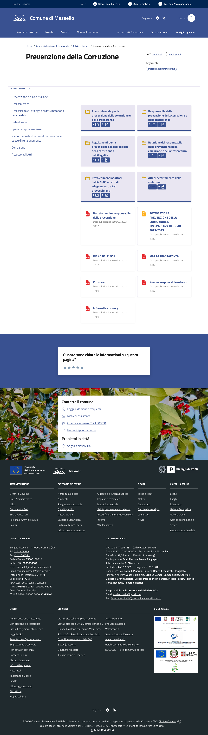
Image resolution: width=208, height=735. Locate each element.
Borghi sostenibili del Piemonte (122, 644)
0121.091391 (22, 555)
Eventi (173, 494)
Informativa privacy (105, 308)
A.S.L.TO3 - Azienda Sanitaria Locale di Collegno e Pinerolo (89, 634)
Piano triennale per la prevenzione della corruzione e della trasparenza (111, 115)
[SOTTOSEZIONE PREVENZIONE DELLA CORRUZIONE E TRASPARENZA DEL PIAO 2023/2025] (144, 213)
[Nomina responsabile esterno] (144, 282)
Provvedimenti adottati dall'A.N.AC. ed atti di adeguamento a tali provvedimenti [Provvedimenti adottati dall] (107, 184)
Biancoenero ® (117, 726)
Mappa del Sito (18, 696)
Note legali (15, 670)
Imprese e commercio (108, 499)
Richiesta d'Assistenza (22, 650)
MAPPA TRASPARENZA (164, 256)
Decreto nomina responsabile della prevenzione (111, 215)
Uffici (12, 504)
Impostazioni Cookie (20, 676)
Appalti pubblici (66, 509)
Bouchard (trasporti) (68, 650)
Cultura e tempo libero (70, 525)
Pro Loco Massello (115, 624)
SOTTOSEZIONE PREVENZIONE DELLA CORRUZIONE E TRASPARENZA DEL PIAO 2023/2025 (165, 221)
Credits (13, 681)
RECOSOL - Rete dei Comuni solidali (124, 650)
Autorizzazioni (65, 514)
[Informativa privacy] (87, 308)
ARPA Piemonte (114, 618)
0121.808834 (21, 551)
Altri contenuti (81, 46)
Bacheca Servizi (18, 655)
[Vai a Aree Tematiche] (139, 4)
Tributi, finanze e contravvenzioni (115, 514)
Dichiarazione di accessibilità (25, 624)
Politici (13, 525)
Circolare (98, 282)
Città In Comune (167, 721)
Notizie (141, 499)
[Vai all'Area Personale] (175, 4)
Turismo (101, 520)
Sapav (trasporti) (67, 644)
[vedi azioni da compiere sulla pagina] (172, 54)
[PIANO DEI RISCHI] (87, 256)
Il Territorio (175, 504)
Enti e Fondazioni (19, 514)
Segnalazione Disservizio (23, 644)
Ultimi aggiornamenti (21, 686)
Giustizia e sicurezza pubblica (112, 494)
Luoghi (173, 499)
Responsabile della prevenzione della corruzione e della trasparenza (167, 115)
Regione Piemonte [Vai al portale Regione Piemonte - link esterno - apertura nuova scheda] (21, 4)
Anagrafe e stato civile (70, 504)
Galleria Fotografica (180, 509)
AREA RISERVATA (102, 730)
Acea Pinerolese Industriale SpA (75, 639)
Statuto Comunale (20, 660)
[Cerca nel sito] (191, 18)
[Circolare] (87, 282)
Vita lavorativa (105, 525)
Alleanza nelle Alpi (115, 639)
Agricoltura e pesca (68, 494)
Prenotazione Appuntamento (25, 639)
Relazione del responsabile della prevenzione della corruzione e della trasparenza (167, 146)
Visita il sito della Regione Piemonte (77, 618)
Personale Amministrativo (24, 520)
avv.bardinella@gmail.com (127, 594)
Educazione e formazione (71, 530)
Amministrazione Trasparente (52, 46)
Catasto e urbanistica (69, 520)
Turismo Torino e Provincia (71, 655)
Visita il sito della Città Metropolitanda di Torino (83, 624)
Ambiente (63, 499)
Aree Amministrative (21, 499)
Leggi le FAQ (16, 634)
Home (29, 46)
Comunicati (144, 504)
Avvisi (141, 520)
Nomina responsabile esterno (168, 282)
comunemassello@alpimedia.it (33, 571)
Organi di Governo (19, 494)
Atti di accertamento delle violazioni (164, 180)
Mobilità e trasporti (107, 504)
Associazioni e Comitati (182, 530)
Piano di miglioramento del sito (26, 629)
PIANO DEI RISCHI (104, 256)
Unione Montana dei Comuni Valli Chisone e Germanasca (88, 629)
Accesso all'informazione (130, 32)
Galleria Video (177, 514)
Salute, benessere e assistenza (113, 509)
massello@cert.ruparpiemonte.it (34, 567)
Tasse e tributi (145, 494)
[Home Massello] (43, 18)
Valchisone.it (112, 629)
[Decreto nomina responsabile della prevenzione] (87, 213)
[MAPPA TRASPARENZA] (144, 256)
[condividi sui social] (154, 54)
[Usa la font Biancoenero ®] (106, 4)
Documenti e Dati (19, 509)
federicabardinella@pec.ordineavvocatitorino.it (136, 598)
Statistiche (15, 691)
